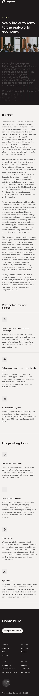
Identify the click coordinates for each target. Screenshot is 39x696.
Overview (5, 648)
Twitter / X (25, 669)
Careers (24, 652)
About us (24, 648)
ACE (3, 652)
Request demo (26, 672)
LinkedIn (24, 665)
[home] (8, 1)
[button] (36, 1)
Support (5, 655)
